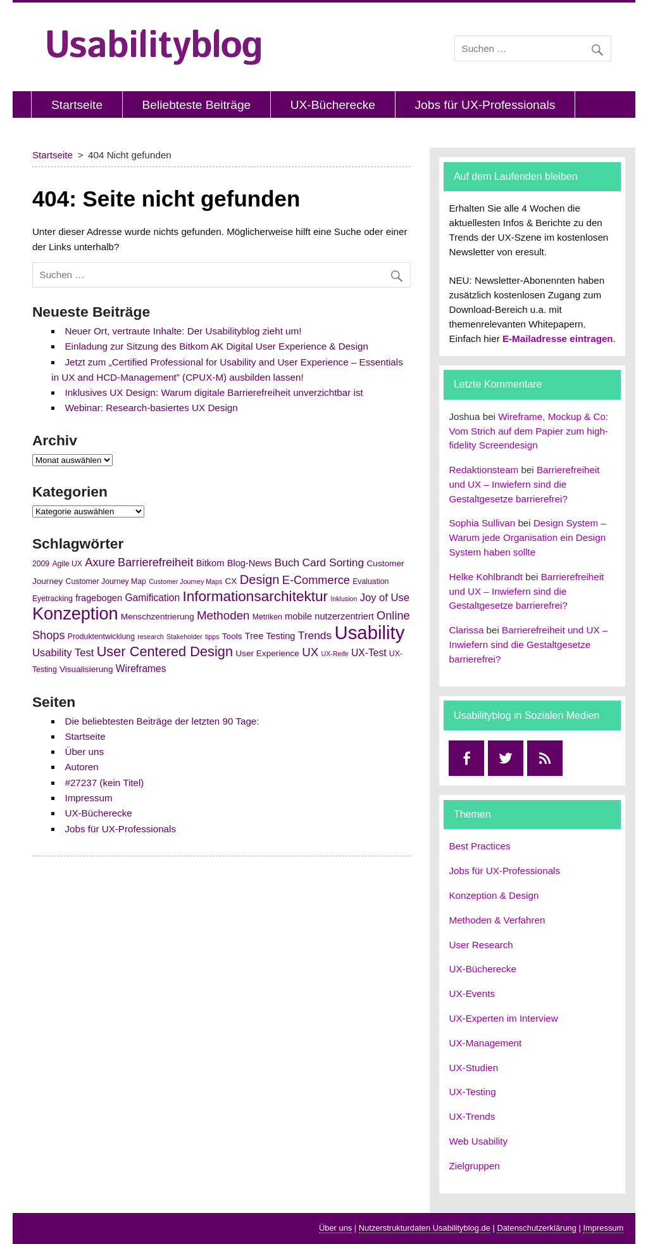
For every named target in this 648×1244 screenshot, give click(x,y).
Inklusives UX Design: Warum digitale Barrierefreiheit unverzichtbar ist (214, 392)
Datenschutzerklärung (536, 1228)
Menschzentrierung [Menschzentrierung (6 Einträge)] (157, 616)
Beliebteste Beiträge (196, 104)
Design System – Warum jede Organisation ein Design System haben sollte (527, 537)
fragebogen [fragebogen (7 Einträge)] (98, 598)
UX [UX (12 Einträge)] (310, 652)
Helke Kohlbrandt (486, 576)
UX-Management (485, 1043)
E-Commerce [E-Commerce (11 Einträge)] (316, 580)
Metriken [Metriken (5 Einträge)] (267, 616)
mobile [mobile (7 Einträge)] (298, 616)
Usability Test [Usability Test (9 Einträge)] (63, 653)
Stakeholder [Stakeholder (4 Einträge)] (184, 636)
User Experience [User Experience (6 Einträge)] (267, 653)
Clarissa (466, 630)
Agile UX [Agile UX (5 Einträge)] (67, 563)
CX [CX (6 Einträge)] (231, 581)
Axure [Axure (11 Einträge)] (100, 562)
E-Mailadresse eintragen (557, 338)
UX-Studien (473, 1067)
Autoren (81, 766)
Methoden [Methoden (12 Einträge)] (223, 615)
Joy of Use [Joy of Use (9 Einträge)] (384, 598)
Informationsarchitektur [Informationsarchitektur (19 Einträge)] (255, 596)
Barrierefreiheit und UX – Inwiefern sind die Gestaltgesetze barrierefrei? (524, 484)
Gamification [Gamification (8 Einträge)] (152, 597)
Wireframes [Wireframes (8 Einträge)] (141, 668)
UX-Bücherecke (332, 104)
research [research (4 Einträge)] (150, 636)
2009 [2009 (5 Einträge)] (40, 563)
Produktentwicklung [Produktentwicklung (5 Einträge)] (101, 636)
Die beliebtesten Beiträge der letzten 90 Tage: (162, 721)
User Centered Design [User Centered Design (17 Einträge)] (165, 651)
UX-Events (472, 993)
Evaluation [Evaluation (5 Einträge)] (370, 581)
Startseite (77, 104)
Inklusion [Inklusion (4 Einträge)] (343, 598)
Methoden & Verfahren (497, 920)
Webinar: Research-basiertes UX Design (151, 407)
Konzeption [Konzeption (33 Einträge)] (75, 613)
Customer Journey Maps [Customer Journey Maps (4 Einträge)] (185, 581)
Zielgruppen (474, 1165)
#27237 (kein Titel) (104, 782)
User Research (481, 944)
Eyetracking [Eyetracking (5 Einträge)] (52, 598)
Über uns (84, 751)
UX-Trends (472, 1116)
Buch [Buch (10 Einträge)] (287, 562)
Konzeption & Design (494, 895)
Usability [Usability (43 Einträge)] (369, 632)
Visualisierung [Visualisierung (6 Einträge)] (86, 669)
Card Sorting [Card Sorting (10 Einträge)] (333, 562)
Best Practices (479, 846)
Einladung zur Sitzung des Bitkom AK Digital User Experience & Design (216, 346)
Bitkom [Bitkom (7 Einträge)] (210, 563)
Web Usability (478, 1141)
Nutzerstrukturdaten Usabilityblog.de (424, 1228)
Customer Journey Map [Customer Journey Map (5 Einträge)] (106, 581)
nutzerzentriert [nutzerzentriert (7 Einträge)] (344, 616)
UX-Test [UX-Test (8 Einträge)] (369, 652)
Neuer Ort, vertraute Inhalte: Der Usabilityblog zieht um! (183, 331)
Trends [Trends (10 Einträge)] (315, 635)
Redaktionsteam (483, 469)
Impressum (88, 797)
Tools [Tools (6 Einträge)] (232, 636)
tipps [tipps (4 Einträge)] (212, 636)
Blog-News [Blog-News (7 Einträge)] (249, 563)
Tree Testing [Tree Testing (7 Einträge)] (270, 636)
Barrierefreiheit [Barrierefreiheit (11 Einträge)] (155, 562)
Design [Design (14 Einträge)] (260, 580)
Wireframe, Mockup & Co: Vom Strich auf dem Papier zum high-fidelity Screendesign (528, 431)
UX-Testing (472, 1091)
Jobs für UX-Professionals (484, 104)
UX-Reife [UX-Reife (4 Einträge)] (335, 653)
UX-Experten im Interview (503, 1018)
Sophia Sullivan (482, 522)
